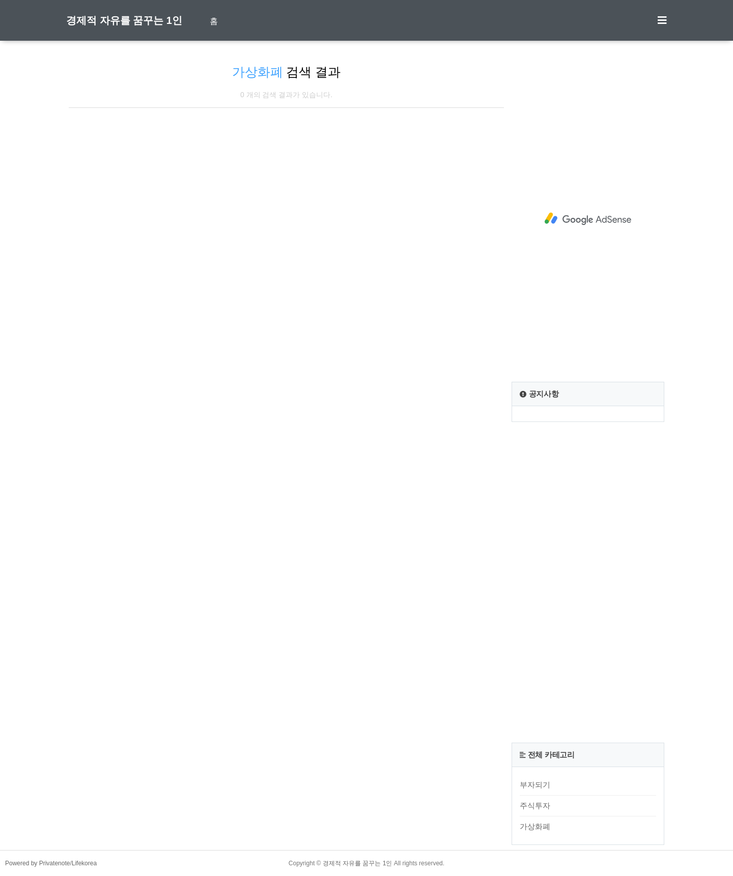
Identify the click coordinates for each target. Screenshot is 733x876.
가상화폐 (535, 826)
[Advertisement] (588, 219)
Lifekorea (84, 863)
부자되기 (535, 784)
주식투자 (535, 805)
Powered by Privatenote (37, 863)
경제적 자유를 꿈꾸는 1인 (124, 20)
